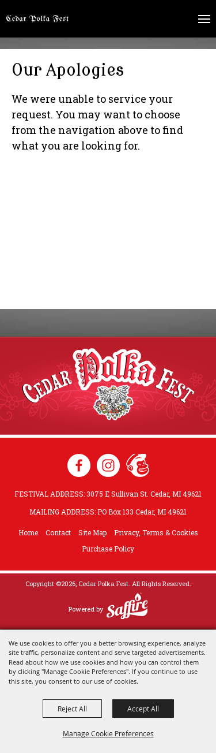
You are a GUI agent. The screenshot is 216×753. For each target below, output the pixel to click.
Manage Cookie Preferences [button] (108, 733)
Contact (58, 532)
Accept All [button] (143, 708)
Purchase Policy (108, 548)
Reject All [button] (72, 708)
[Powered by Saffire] (127, 607)
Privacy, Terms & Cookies (156, 532)
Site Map (92, 532)
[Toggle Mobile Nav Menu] (204, 19)
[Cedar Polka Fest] (37, 19)
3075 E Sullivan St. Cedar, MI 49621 (144, 493)
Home (28, 532)
